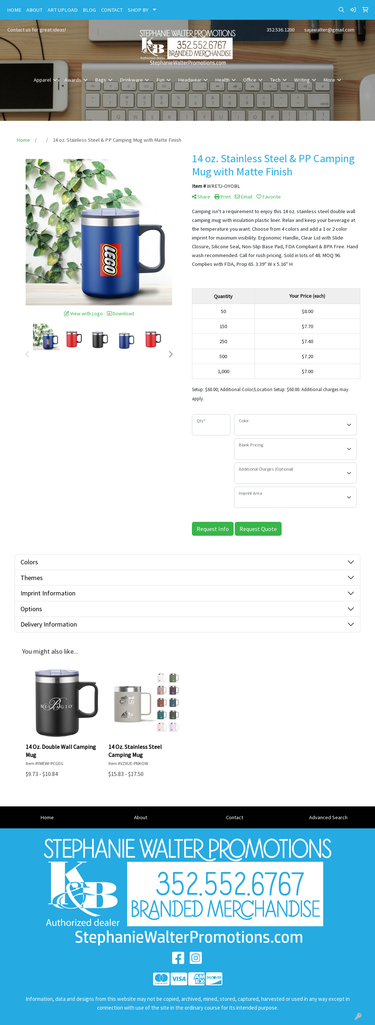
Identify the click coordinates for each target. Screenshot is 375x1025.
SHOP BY (138, 10)
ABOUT (34, 10)
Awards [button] (72, 80)
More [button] (329, 80)
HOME (14, 10)
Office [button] (249, 80)
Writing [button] (302, 80)
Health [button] (222, 80)
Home (47, 817)
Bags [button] (100, 80)
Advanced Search (328, 817)
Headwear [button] (189, 80)
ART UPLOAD (63, 10)
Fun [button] (160, 80)
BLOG (89, 10)
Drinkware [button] (131, 80)
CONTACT (112, 10)
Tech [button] (275, 80)
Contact (234, 817)
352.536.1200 (280, 29)
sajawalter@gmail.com (329, 29)
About (140, 817)
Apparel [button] (42, 80)
